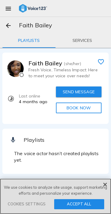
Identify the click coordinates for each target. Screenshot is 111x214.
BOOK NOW (79, 108)
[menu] (8, 8)
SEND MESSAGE (79, 92)
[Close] (105, 185)
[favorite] (101, 61)
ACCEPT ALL (79, 204)
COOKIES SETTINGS (27, 204)
